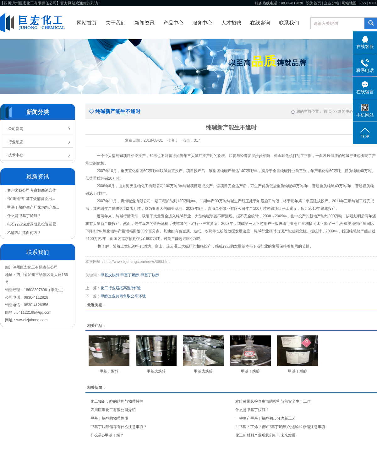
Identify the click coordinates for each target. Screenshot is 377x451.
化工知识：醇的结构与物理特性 (116, 401)
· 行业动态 (14, 142)
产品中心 (173, 22)
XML (373, 3)
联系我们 (289, 22)
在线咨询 (260, 22)
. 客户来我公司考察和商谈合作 (30, 190)
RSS (362, 3)
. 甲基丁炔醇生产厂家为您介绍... (32, 207)
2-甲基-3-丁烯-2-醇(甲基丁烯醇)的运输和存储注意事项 (280, 427)
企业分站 (331, 3)
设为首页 (313, 3)
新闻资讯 (144, 22)
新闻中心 (345, 111)
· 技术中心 (14, 155)
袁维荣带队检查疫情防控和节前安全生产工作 (273, 401)
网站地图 (349, 3)
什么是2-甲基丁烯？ (107, 435)
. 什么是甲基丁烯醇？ (23, 216)
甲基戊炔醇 (110, 275)
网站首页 (87, 22)
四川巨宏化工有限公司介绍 (113, 410)
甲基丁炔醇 (149, 275)
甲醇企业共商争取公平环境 (123, 296)
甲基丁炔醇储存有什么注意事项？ (118, 427)
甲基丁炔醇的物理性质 (109, 418)
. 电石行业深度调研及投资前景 (30, 224)
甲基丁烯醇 (129, 275)
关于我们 (116, 22)
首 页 (328, 111)
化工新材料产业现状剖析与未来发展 (265, 435)
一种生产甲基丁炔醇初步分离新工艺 (265, 418)
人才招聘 (231, 22)
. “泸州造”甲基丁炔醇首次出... (30, 199)
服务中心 (202, 22)
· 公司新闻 (14, 129)
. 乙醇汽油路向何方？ (23, 233)
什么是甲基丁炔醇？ (252, 410)
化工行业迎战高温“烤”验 (121, 288)
